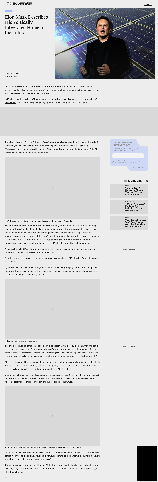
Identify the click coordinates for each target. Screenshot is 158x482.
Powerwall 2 (10, 102)
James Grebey (14, 74)
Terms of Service (120, 164)
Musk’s (10, 99)
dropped (50, 468)
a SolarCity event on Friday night (57, 142)
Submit (138, 169)
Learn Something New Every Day (123, 144)
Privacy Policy (132, 164)
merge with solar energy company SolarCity (51, 86)
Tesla (19, 86)
